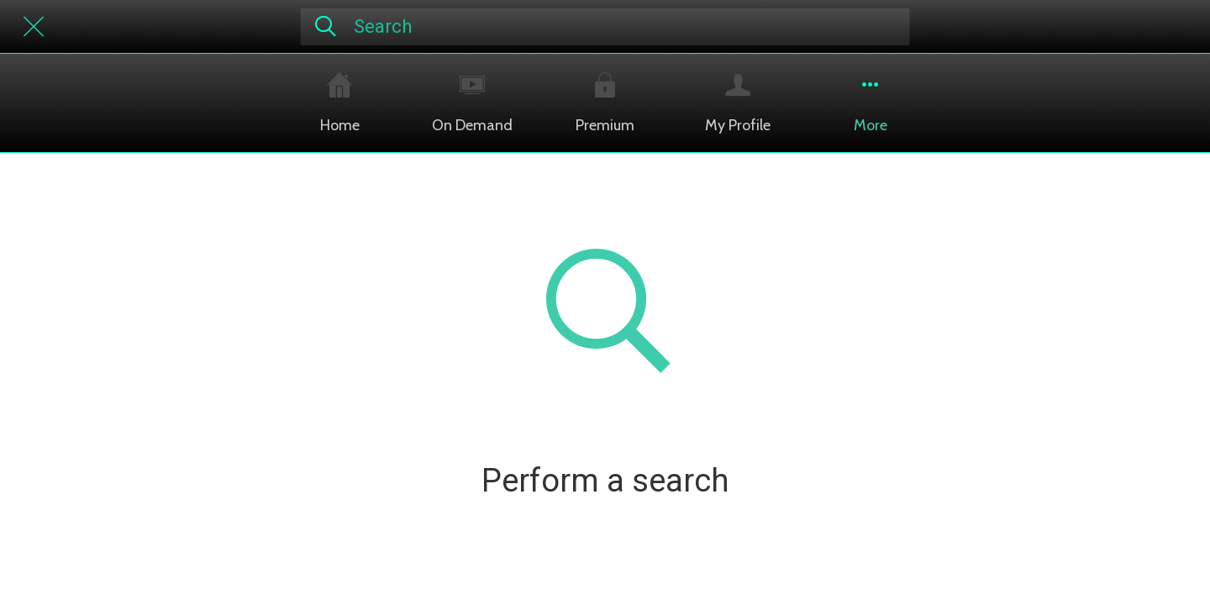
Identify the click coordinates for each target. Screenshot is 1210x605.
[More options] (870, 103)
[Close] (34, 27)
